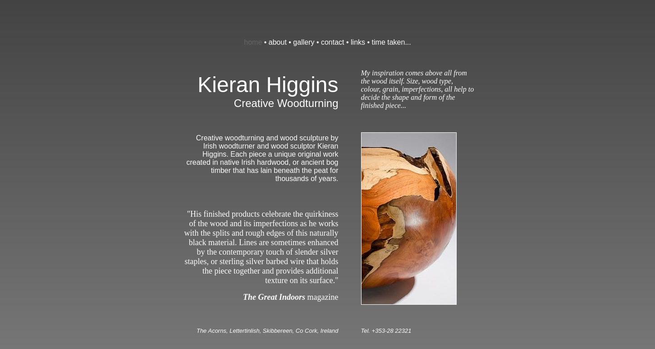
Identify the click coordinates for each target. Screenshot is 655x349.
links (358, 42)
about (278, 42)
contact (332, 42)
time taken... (391, 42)
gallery (303, 42)
